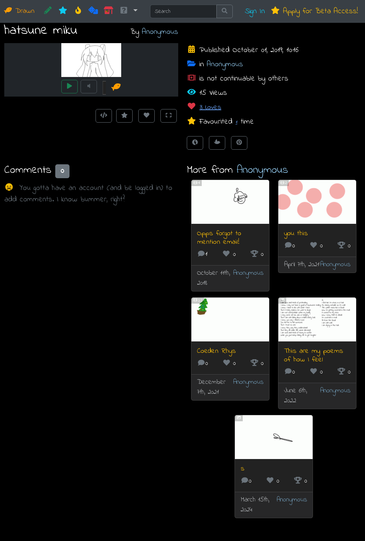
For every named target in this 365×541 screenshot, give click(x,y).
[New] (63, 11)
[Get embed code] (104, 116)
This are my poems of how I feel (313, 355)
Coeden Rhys (216, 351)
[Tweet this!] (217, 143)
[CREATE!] (48, 11)
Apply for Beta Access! (314, 11)
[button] (128, 11)
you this (296, 233)
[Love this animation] (146, 116)
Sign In (255, 11)
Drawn (19, 11)
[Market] (108, 11)
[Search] (183, 11)
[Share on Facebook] (195, 143)
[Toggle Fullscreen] (168, 116)
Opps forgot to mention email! (219, 237)
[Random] (93, 11)
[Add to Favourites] (124, 116)
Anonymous (160, 31)
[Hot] (78, 11)
